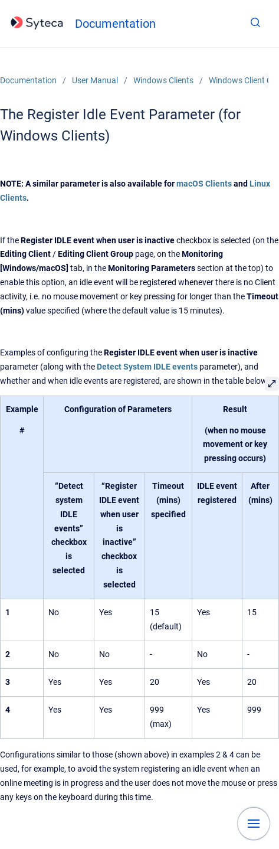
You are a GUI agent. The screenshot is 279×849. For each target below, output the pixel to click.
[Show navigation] (254, 824)
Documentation (115, 24)
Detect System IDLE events (147, 366)
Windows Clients (163, 80)
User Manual (95, 80)
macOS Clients (204, 183)
